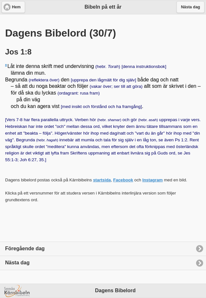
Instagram (152, 180)
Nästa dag (17, 262)
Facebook (123, 180)
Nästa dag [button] (190, 7)
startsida (102, 180)
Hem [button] (16, 7)
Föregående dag (25, 248)
